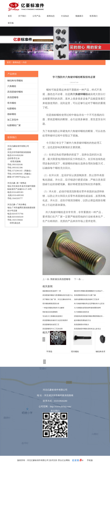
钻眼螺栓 (11, 108)
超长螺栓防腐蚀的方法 (82, 320)
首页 (10, 16)
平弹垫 (49, 352)
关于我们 (22, 16)
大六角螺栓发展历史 (81, 312)
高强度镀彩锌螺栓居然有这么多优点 (87, 329)
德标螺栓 (11, 114)
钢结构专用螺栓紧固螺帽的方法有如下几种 (89, 291)
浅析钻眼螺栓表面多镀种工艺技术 (86, 299)
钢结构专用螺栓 (15, 80)
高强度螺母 (12, 97)
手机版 (90, 460)
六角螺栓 (11, 86)
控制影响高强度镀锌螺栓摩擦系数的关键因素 (89, 316)
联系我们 (94, 16)
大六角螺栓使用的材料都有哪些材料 (87, 308)
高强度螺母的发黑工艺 (50, 325)
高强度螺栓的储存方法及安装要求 (55, 320)
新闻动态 (51, 16)
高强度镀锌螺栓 (15, 92)
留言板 (11, 23)
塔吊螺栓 (11, 103)
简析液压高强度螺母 (60, 279)
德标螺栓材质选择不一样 (51, 291)
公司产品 (36, 16)
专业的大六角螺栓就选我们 (52, 316)
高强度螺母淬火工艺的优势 (52, 329)
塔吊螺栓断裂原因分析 (50, 304)
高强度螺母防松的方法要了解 (85, 295)
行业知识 (65, 16)
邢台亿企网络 (64, 460)
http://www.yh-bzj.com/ (60, 406)
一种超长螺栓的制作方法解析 (53, 308)
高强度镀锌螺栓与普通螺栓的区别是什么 (57, 295)
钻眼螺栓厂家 (14, 125)
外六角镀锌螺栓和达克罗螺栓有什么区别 (89, 304)
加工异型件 (12, 120)
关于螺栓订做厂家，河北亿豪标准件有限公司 (57, 299)
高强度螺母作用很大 (81, 325)
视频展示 (79, 16)
